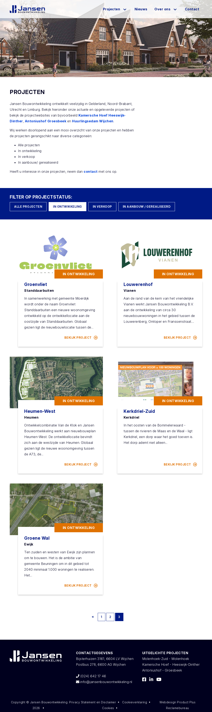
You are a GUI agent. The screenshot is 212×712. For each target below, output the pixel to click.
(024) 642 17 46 (91, 676)
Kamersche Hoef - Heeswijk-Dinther (171, 664)
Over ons (162, 9)
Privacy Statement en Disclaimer (92, 702)
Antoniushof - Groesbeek (162, 670)
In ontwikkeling (67, 206)
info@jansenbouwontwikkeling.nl (104, 682)
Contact (192, 9)
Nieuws (141, 9)
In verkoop (102, 206)
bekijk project (81, 337)
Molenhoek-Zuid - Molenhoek (165, 659)
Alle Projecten (28, 206)
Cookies (108, 708)
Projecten (111, 9)
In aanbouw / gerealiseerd (147, 206)
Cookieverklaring (134, 702)
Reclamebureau (177, 708)
